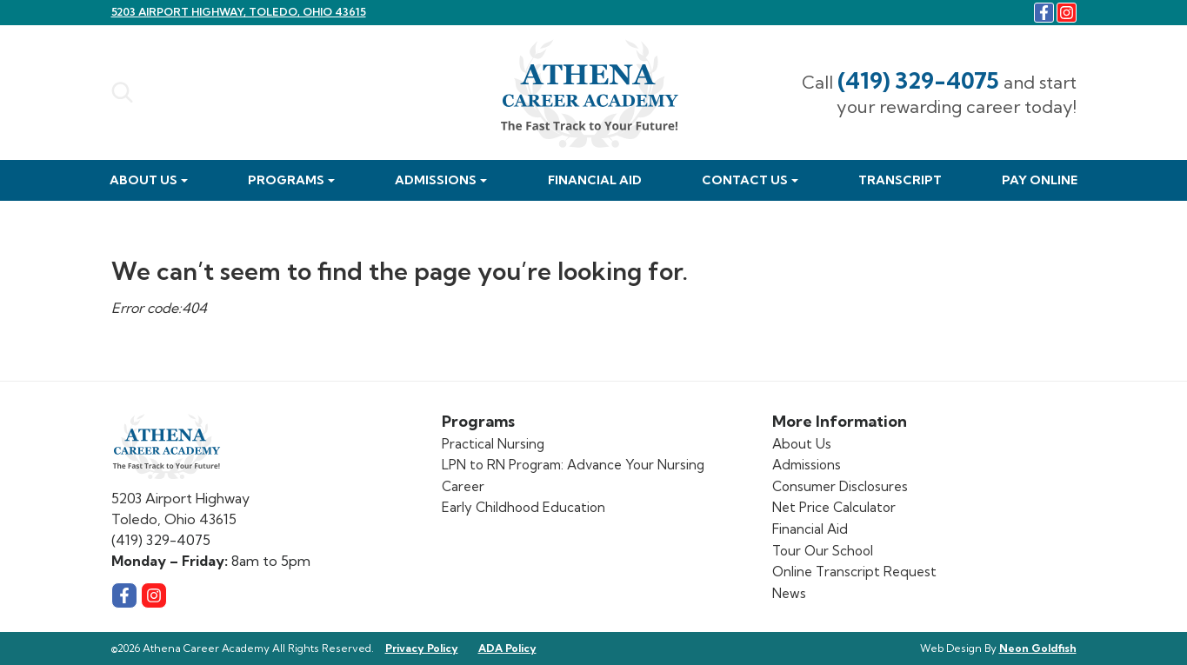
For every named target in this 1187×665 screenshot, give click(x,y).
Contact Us (745, 180)
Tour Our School (822, 550)
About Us (143, 180)
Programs (286, 180)
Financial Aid (595, 180)
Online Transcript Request (854, 571)
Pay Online (1039, 180)
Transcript (900, 180)
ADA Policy (507, 648)
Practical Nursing (493, 444)
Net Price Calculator (834, 507)
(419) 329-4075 (918, 80)
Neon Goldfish (1038, 648)
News (789, 593)
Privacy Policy (421, 648)
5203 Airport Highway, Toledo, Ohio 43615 (238, 11)
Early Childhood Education (523, 507)
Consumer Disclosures (840, 486)
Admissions (436, 180)
